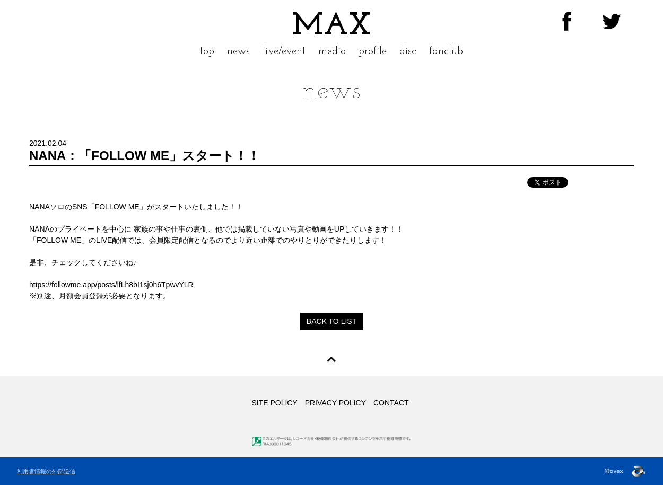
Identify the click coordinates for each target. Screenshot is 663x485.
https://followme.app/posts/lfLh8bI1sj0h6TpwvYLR (111, 284)
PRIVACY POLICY (335, 403)
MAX (331, 26)
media (332, 51)
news (238, 51)
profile (373, 51)
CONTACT (391, 403)
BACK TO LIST (331, 321)
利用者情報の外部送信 (46, 471)
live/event (284, 51)
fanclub (446, 51)
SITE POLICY (274, 403)
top (207, 51)
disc (407, 51)
